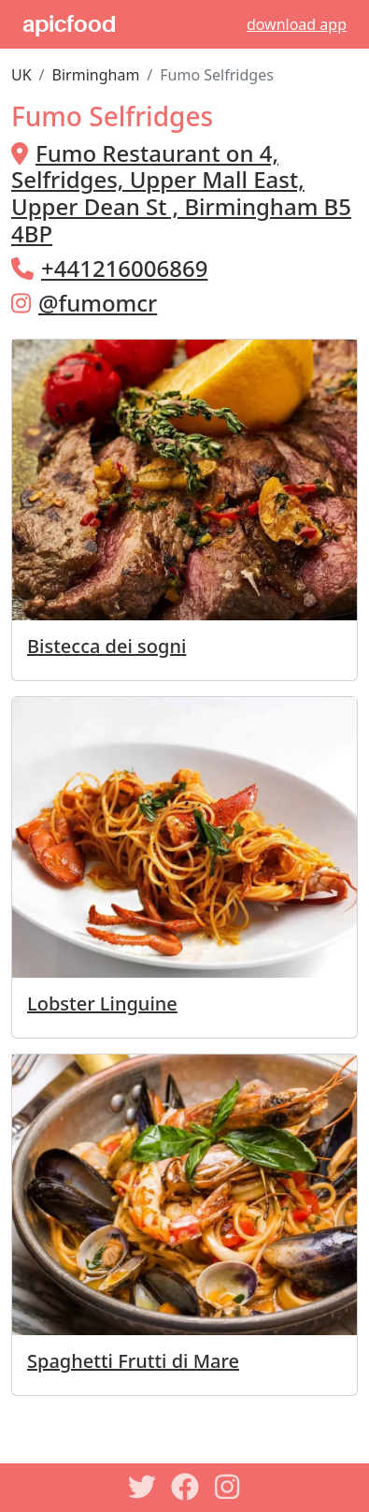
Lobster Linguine (102, 1003)
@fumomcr (97, 302)
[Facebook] (185, 1487)
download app (297, 24)
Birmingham (96, 75)
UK (21, 75)
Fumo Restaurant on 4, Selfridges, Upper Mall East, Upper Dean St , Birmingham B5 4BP (181, 193)
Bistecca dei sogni (106, 646)
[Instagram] (228, 1487)
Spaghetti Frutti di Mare (133, 1361)
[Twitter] (142, 1487)
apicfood (69, 24)
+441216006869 (124, 268)
